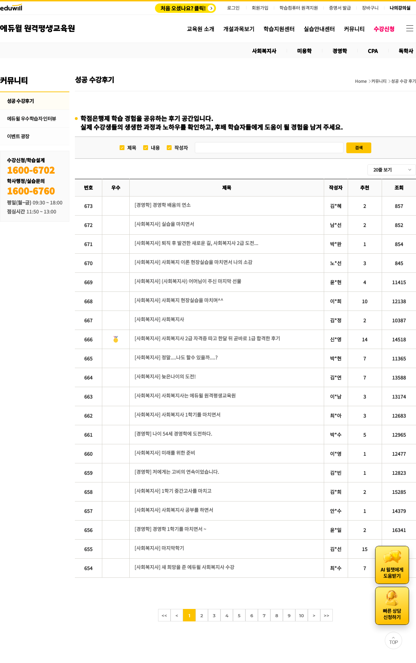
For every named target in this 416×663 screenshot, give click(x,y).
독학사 (406, 50)
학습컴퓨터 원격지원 (298, 8)
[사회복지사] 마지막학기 (159, 547)
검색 (359, 147)
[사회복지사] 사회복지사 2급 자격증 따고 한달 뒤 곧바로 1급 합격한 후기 (207, 338)
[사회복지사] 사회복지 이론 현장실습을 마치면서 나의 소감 (193, 262)
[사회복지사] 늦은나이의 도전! (165, 376)
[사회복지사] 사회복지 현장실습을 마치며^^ (179, 300)
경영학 (339, 50)
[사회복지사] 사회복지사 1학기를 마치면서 (177, 414)
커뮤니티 (379, 81)
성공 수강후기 (20, 100)
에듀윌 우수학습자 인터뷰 (31, 118)
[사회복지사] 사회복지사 (159, 319)
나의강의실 (400, 8)
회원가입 (260, 8)
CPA (373, 50)
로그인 (233, 8)
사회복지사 (264, 50)
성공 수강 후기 (403, 81)
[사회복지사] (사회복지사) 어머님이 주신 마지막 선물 (188, 281)
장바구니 (370, 8)
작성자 (181, 148)
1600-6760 (31, 190)
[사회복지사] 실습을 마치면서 (164, 223)
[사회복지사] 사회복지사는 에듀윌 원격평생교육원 (185, 395)
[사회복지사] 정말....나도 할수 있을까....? (176, 357)
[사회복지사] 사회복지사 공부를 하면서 (174, 509)
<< (164, 615)
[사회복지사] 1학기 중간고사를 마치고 (173, 490)
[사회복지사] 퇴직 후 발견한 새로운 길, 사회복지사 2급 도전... (196, 242)
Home (361, 81)
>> (326, 615)
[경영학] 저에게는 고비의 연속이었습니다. (177, 471)
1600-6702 (31, 169)
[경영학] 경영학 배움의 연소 (163, 204)
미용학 (304, 50)
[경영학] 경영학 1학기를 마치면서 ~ (170, 528)
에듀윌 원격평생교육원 (37, 29)
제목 (131, 148)
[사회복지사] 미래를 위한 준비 (165, 452)
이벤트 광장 (18, 136)
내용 (155, 148)
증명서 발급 (340, 8)
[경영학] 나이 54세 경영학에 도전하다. (173, 433)
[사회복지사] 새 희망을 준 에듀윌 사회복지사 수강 (184, 567)
